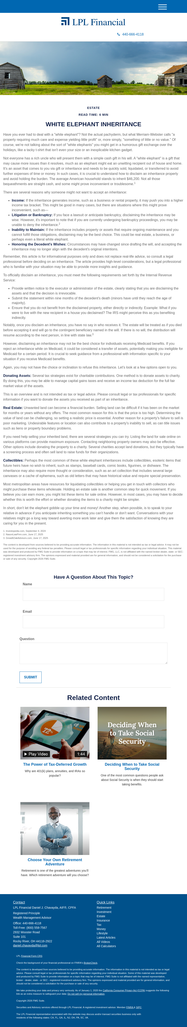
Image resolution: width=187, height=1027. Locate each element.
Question (27, 639)
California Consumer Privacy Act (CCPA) (124, 990)
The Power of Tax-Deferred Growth (55, 764)
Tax (99, 924)
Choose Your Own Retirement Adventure (55, 862)
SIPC (139, 1007)
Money (101, 929)
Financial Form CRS (31, 956)
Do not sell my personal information (86, 994)
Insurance (103, 920)
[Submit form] (31, 677)
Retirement (104, 907)
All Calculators (106, 946)
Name (27, 584)
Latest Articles (106, 937)
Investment (104, 912)
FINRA (130, 1007)
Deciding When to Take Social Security (132, 766)
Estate (101, 916)
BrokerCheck (91, 963)
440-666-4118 (130, 34)
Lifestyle (102, 933)
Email (27, 611)
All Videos (103, 942)
